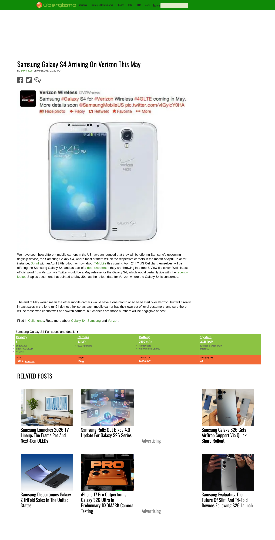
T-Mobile (100, 263)
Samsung (94, 320)
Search (156, 5)
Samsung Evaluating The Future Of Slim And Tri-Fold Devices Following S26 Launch (227, 500)
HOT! (138, 5)
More (147, 5)
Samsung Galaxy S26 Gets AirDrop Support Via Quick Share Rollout (224, 435)
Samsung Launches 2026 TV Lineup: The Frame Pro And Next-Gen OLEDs (45, 435)
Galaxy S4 (78, 320)
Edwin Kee (26, 70)
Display (21, 337)
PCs (130, 5)
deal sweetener (97, 268)
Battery (144, 337)
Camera (83, 337)
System (206, 337)
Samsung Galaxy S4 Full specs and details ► (47, 332)
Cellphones (36, 320)
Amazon (29, 361)
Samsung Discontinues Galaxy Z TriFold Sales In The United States (46, 500)
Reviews (83, 5)
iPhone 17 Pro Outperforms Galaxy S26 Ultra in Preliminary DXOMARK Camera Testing (107, 502)
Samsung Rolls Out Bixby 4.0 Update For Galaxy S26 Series (106, 432)
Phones (120, 5)
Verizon (113, 320)
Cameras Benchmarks (102, 5)
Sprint (35, 263)
